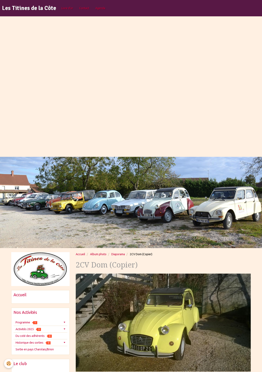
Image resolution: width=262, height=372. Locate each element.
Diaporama (118, 254)
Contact (84, 8)
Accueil (80, 254)
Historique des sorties (33, 342)
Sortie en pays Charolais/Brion (35, 349)
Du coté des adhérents (34, 336)
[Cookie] (8, 363)
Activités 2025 (28, 329)
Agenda (100, 8)
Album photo (98, 254)
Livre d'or (67, 8)
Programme (26, 322)
